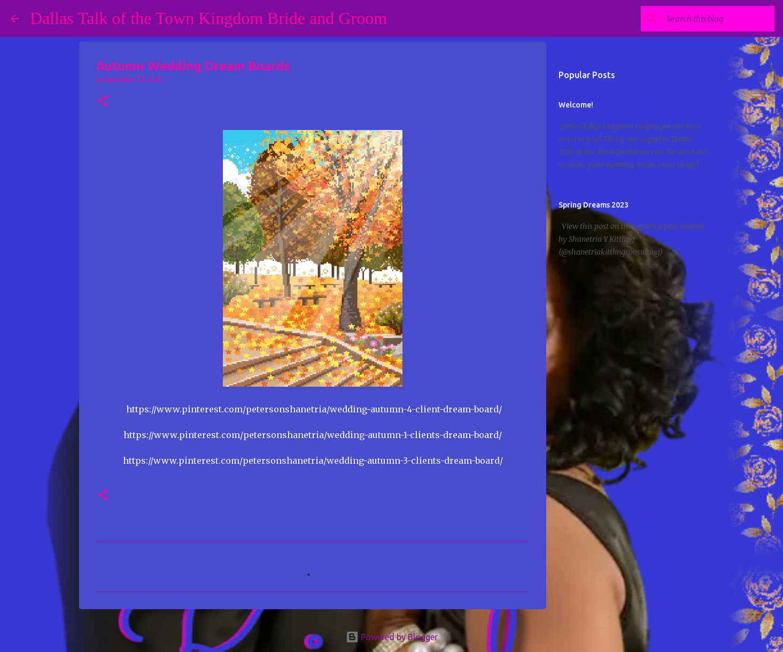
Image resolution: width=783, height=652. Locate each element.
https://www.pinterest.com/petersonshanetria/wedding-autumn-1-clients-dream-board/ (312, 434)
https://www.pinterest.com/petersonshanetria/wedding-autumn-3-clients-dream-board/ (313, 460)
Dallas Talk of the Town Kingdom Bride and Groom (208, 18)
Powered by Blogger (392, 637)
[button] (102, 101)
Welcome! (576, 105)
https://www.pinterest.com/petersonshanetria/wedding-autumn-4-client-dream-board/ (314, 409)
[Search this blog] (718, 19)
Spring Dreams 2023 (594, 205)
